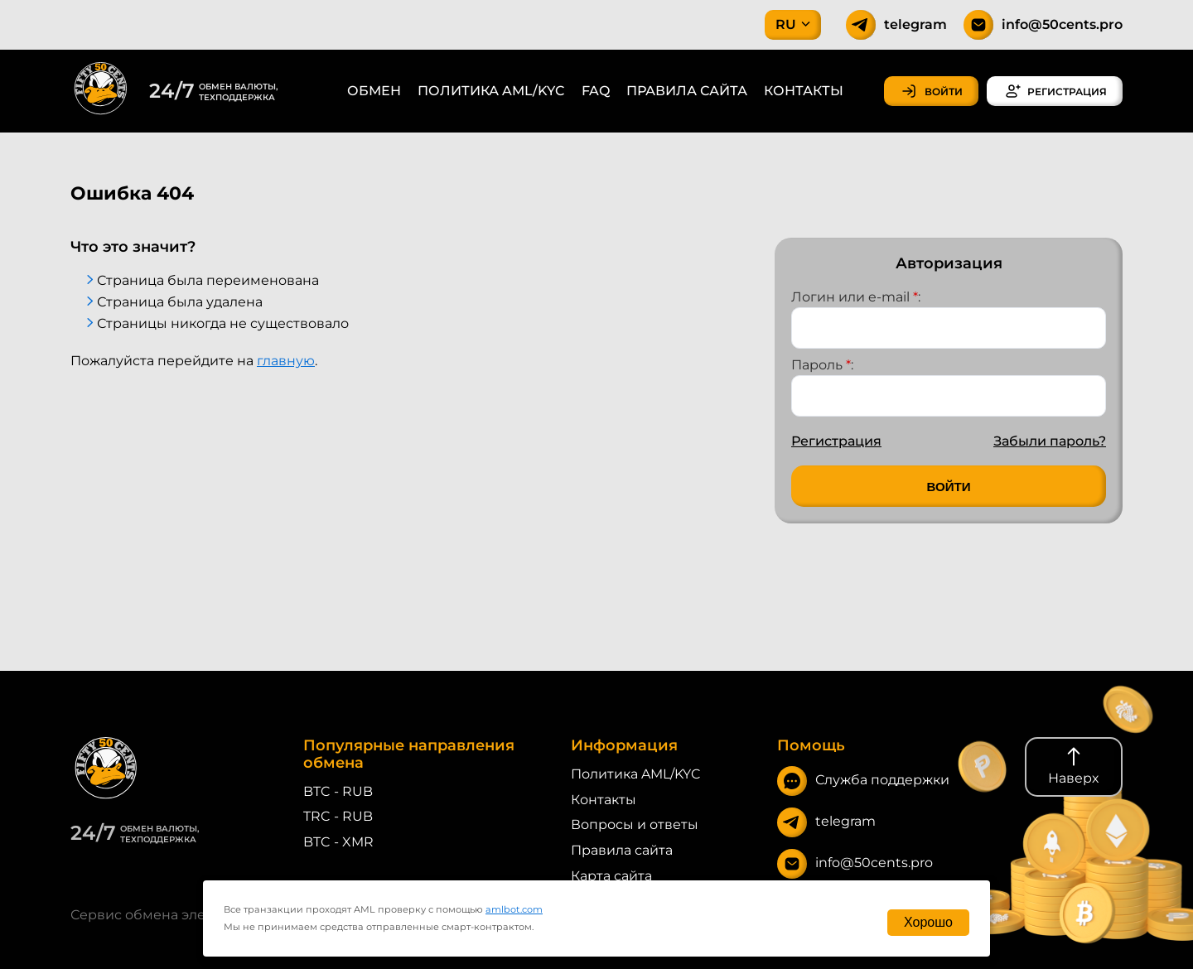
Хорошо (928, 922)
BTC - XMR (338, 842)
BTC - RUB (338, 791)
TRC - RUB (338, 816)
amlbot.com (514, 909)
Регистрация (836, 441)
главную (286, 361)
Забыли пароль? (1049, 441)
